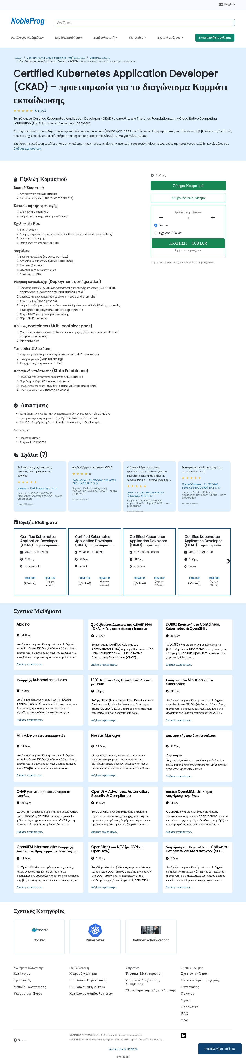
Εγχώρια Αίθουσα (170, 233)
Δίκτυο (163, 225)
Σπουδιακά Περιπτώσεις (88, 980)
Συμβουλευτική (104, 37)
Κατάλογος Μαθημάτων (27, 37)
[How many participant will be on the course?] (188, 218)
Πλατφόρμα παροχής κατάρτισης (150, 990)
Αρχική (18, 57)
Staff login (123, 1056)
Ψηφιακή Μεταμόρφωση (144, 973)
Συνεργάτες (190, 987)
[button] (227, 561)
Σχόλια (186, 1000)
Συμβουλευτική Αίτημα (188, 198)
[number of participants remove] (162, 218)
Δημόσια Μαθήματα (68, 37)
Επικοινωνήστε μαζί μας (220, 1048)
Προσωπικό (190, 1007)
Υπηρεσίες (136, 37)
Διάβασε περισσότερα (27, 148)
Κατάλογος (22, 973)
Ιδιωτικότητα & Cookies (122, 1049)
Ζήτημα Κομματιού (188, 185)
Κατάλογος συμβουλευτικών (91, 993)
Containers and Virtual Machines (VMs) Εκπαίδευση (55, 57)
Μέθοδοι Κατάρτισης (30, 987)
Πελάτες (187, 993)
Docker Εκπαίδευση (100, 57)
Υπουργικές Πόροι (28, 993)
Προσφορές (22, 980)
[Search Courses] (145, 22)
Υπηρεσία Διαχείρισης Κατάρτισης (142, 982)
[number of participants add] (214, 218)
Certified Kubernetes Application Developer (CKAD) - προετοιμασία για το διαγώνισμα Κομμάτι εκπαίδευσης (77, 61)
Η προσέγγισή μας (83, 973)
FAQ (185, 1013)
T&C (185, 1020)
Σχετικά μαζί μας (169, 37)
